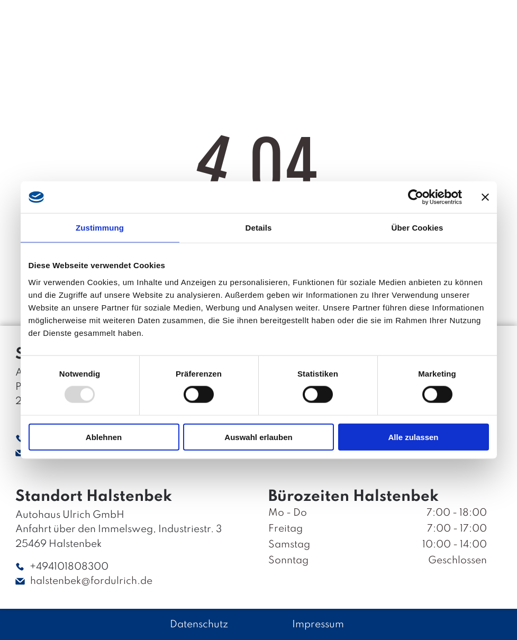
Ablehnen (104, 437)
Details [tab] (259, 227)
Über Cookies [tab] (417, 227)
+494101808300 (69, 567)
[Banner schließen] (485, 197)
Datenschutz (199, 624)
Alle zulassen (413, 437)
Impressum (318, 624)
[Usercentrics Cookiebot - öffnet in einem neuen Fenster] (415, 197)
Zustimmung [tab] (100, 227)
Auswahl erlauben (258, 437)
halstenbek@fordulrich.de (91, 581)
